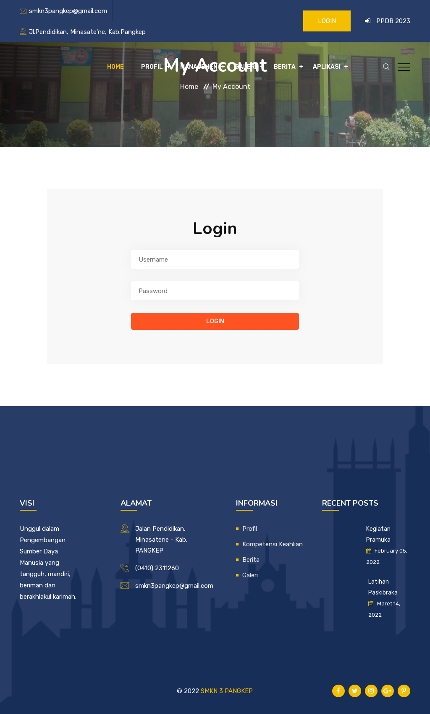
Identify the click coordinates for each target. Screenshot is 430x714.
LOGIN (327, 21)
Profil (152, 66)
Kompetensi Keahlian (272, 544)
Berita (285, 66)
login (215, 321)
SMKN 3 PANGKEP (227, 691)
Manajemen (199, 66)
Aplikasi (327, 66)
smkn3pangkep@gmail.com (68, 11)
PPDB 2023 (393, 21)
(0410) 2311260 (157, 568)
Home (115, 66)
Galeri (246, 66)
